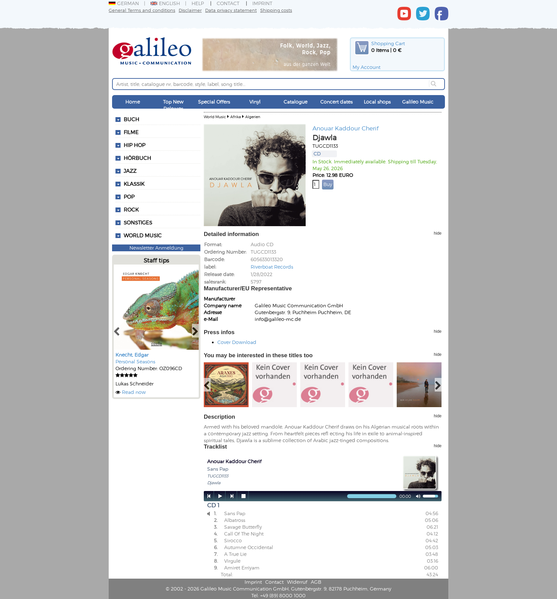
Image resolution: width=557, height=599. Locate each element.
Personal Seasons (135, 361)
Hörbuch (137, 158)
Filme (131, 132)
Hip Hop (134, 145)
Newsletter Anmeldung (156, 248)
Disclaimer (190, 10)
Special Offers (214, 102)
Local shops (377, 102)
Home (132, 102)
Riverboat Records (272, 267)
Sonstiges (138, 222)
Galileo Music (417, 102)
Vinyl (254, 102)
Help (198, 3)
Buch (131, 119)
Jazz (130, 171)
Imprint (262, 3)
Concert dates (336, 102)
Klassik (134, 184)
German (124, 3)
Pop (129, 197)
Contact (228, 3)
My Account (366, 67)
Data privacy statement (231, 10)
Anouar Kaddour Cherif (345, 128)
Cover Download (236, 342)
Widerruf (297, 582)
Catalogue (295, 102)
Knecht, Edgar (131, 355)
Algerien (252, 116)
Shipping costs (276, 10)
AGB (316, 582)
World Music (143, 235)
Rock (131, 209)
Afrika (235, 116)
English (165, 3)
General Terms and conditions (142, 10)
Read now (134, 392)
